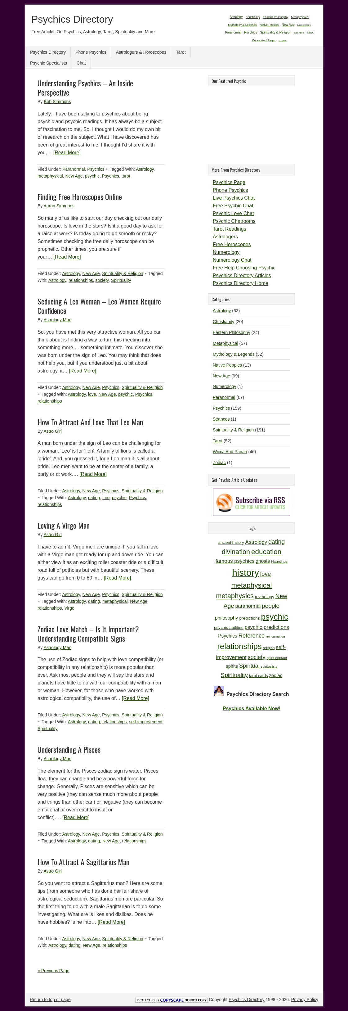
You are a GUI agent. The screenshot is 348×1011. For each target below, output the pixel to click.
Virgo (69, 608)
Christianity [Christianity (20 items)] (253, 17)
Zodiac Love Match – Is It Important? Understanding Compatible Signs (88, 633)
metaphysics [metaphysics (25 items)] (235, 596)
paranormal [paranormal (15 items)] (248, 606)
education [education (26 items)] (266, 552)
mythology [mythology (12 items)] (264, 596)
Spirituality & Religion (122, 273)
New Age (74, 176)
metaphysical (50, 176)
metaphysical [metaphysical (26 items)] (251, 585)
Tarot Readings (229, 229)
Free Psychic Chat (233, 205)
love (92, 394)
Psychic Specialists (48, 63)
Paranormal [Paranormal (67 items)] (233, 32)
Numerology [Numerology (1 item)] (304, 25)
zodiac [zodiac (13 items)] (275, 675)
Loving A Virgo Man (64, 525)
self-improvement (145, 721)
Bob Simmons (57, 101)
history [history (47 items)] (245, 572)
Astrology (145, 169)
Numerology (226, 252)
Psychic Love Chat (233, 213)
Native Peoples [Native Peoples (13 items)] (269, 24)
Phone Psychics (90, 52)
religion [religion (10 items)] (269, 648)
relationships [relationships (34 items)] (239, 646)
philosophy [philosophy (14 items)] (226, 618)
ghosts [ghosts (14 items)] (263, 561)
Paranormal (73, 169)
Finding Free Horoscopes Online (80, 196)
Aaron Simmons (58, 205)
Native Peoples (227, 365)
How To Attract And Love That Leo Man (90, 421)
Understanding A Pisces (69, 749)
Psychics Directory (72, 19)
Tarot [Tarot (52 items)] (310, 32)
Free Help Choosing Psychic (244, 267)
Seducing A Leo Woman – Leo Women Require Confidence (99, 306)
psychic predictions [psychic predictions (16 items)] (267, 627)
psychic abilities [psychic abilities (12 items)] (228, 627)
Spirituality (121, 280)
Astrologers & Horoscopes (141, 52)
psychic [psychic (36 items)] (274, 616)
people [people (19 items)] (270, 606)
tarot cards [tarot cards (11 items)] (258, 675)
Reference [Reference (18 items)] (252, 635)
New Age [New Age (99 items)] (288, 24)
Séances (221, 419)
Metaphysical (225, 343)
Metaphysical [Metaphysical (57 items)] (300, 17)
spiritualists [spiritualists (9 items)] (269, 666)
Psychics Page (229, 182)
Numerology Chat (232, 260)
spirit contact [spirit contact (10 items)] (276, 658)
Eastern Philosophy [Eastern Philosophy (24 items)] (275, 17)
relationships (81, 280)
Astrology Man (57, 319)
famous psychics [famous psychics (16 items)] (235, 561)
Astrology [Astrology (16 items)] (256, 542)
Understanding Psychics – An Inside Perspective (85, 87)
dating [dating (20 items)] (276, 541)
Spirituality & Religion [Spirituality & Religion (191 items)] (275, 32)
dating (94, 497)
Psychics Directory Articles (242, 275)
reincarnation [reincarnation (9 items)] (275, 636)
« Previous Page (53, 970)
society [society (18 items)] (256, 657)
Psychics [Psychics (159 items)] (250, 32)
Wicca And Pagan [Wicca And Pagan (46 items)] (264, 40)
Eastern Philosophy (231, 332)
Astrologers (225, 236)
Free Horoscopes (232, 244)
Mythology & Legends (234, 354)
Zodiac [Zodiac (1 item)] (283, 40)
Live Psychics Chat (234, 198)
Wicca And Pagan (230, 451)
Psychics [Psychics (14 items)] (227, 636)
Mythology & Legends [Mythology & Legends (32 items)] (242, 24)
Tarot (180, 52)
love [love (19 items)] (265, 574)
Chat (81, 63)
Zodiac (219, 462)
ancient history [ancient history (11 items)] (231, 542)
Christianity (223, 321)
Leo (105, 497)
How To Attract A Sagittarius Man (83, 861)
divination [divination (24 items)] (236, 552)
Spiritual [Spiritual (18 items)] (249, 665)
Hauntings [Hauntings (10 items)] (279, 561)
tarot (126, 176)
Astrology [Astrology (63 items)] (236, 17)
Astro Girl (52, 431)
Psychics (95, 169)
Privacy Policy (304, 999)
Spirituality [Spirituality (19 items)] (234, 675)
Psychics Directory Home (240, 283)
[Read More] (67, 152)
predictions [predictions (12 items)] (249, 618)
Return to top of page (50, 999)
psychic (92, 176)
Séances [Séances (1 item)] (299, 32)
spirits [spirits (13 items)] (232, 666)
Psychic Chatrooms (234, 221)
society (102, 280)
